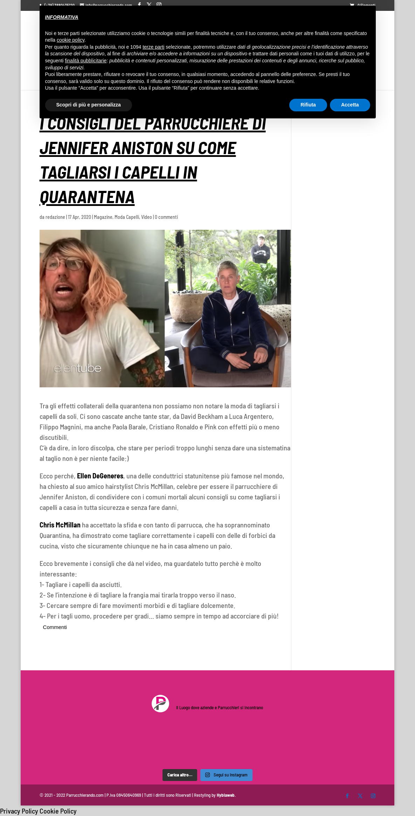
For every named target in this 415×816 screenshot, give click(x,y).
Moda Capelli (127, 217)
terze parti (153, 47)
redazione (55, 217)
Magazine (103, 217)
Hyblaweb (226, 795)
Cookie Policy (58, 811)
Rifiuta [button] (308, 105)
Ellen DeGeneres (100, 475)
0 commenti (166, 217)
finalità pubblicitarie (85, 60)
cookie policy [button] (70, 40)
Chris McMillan (60, 524)
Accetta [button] (350, 105)
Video (146, 217)
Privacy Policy (19, 811)
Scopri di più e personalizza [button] (88, 105)
